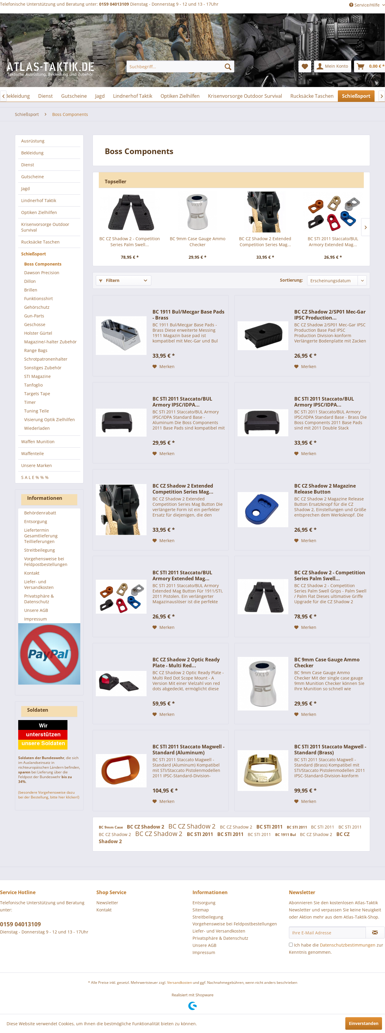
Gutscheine (32, 176)
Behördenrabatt (40, 513)
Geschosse (34, 324)
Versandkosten (179, 982)
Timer (30, 402)
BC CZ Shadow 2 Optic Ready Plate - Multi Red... (186, 662)
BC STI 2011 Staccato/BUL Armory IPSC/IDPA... (182, 402)
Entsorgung (35, 521)
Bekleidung (32, 153)
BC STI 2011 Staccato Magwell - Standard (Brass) (330, 750)
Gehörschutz (37, 307)
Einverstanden (363, 1023)
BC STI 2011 (270, 826)
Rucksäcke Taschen (40, 242)
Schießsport (33, 254)
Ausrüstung (32, 141)
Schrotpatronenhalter (45, 359)
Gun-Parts (34, 316)
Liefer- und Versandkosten (39, 584)
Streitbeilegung (39, 550)
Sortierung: (291, 280)
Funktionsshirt (38, 298)
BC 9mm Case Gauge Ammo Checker (197, 241)
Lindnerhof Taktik (38, 200)
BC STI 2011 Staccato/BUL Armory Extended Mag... (333, 241)
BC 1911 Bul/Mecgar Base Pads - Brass (188, 315)
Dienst (27, 164)
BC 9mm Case (111, 827)
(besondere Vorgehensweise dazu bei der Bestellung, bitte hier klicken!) (48, 794)
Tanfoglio (33, 385)
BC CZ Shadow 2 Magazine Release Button (325, 489)
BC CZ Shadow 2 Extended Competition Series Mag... (265, 241)
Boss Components (42, 264)
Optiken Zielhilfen (39, 212)
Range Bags (35, 350)
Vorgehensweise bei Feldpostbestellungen (45, 561)
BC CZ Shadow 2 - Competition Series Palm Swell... (129, 241)
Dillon (30, 281)
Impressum (35, 619)
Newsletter (107, 902)
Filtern (109, 280)
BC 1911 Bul (286, 834)
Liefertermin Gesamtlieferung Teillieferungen (41, 535)
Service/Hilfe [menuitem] (365, 5)
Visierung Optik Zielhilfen (49, 419)
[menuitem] (180, 66)
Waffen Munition (38, 441)
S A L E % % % (35, 477)
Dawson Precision (41, 272)
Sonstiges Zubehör (42, 367)
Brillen (30, 290)
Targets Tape (37, 393)
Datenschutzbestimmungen (347, 945)
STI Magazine (37, 376)
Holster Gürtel (38, 333)
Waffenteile (32, 453)
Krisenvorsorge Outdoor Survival (45, 227)
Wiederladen (37, 428)
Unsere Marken (36, 465)
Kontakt (31, 573)
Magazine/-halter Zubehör (50, 342)
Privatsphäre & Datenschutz (39, 598)
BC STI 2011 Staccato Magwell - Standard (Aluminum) (188, 750)
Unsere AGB (36, 610)
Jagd (25, 188)
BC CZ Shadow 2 (146, 826)
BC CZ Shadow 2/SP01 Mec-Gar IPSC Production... (330, 315)
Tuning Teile (36, 411)
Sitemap (200, 910)
